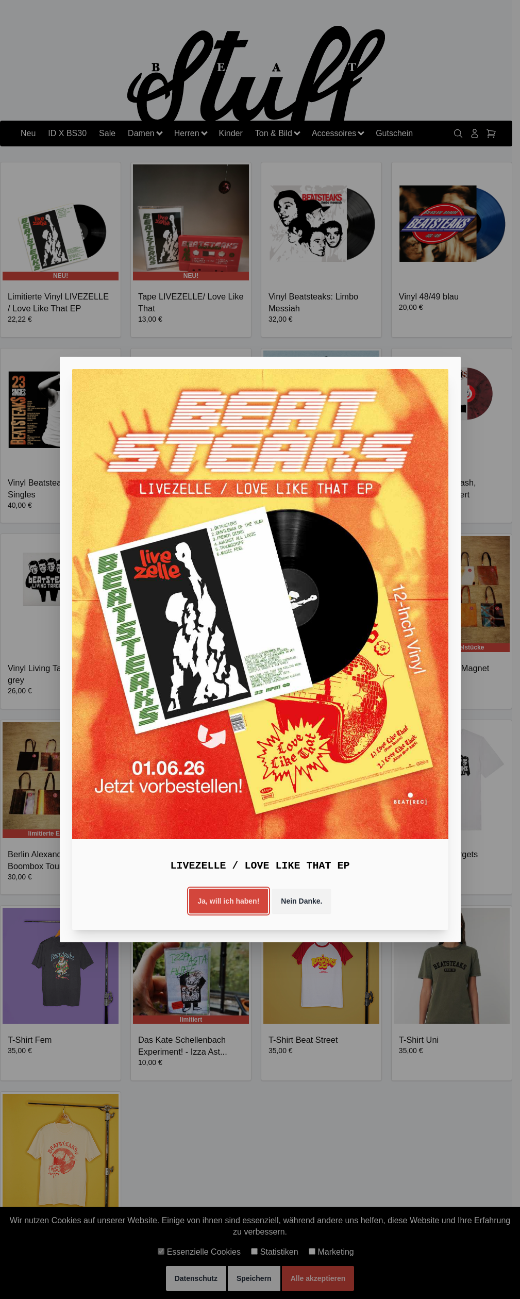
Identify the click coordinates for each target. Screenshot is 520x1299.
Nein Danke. (301, 901)
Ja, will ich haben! (229, 901)
